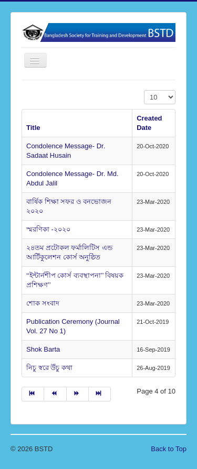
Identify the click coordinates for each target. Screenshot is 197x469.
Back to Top (168, 449)
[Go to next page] (78, 394)
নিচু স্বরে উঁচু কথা (49, 368)
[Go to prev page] (55, 394)
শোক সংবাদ (42, 303)
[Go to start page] (33, 394)
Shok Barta (43, 349)
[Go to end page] (100, 394)
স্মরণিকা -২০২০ (48, 229)
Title (33, 128)
